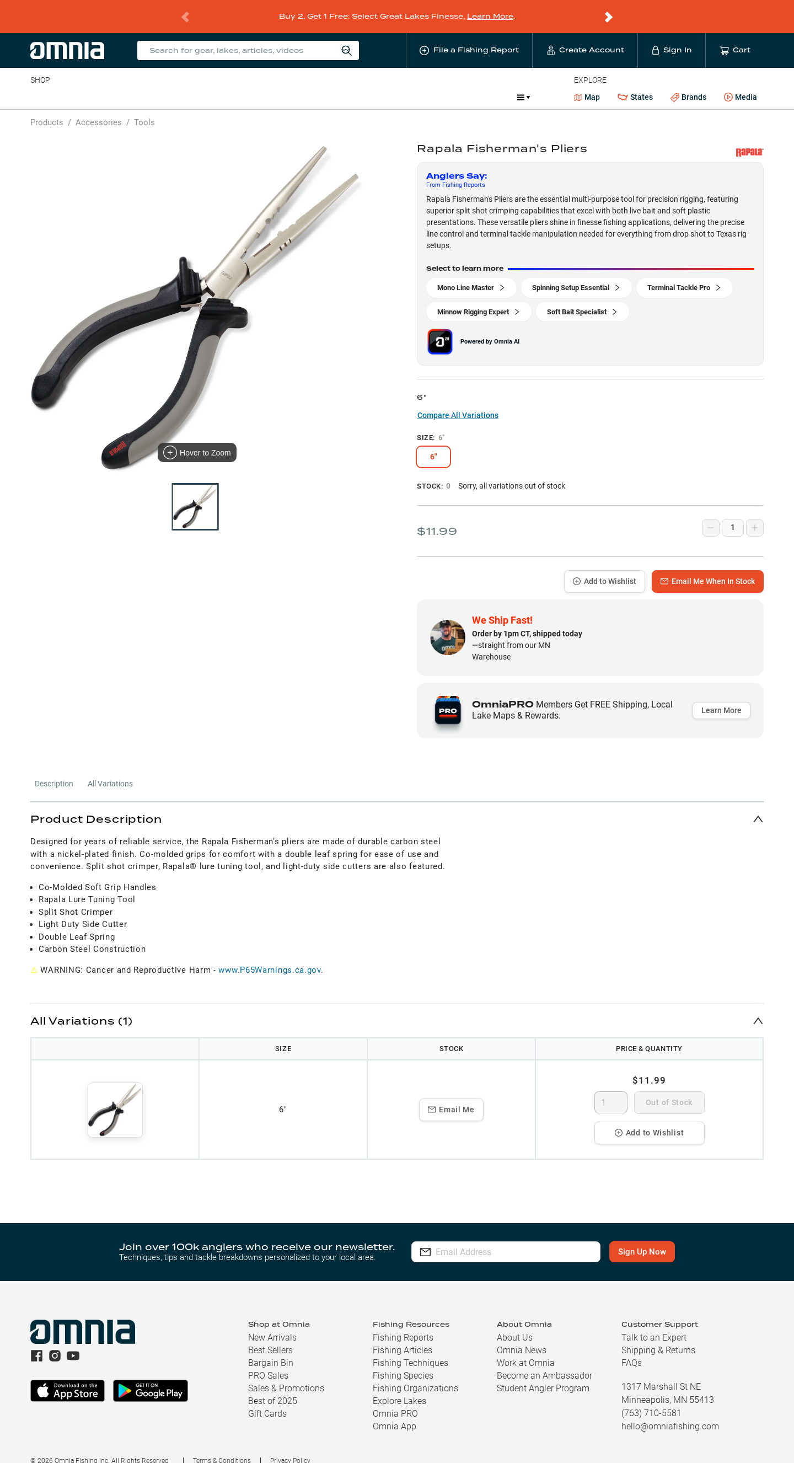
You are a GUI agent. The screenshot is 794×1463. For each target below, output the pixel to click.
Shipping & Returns (658, 1336)
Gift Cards (267, 1399)
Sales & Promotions (286, 1374)
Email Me (451, 1095)
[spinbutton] (611, 1088)
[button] (397, 804)
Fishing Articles (402, 1336)
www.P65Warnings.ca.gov (269, 956)
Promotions (479, 84)
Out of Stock (669, 1088)
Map (587, 82)
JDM (428, 82)
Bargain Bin (270, 1348)
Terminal (187, 82)
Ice (397, 82)
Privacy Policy (290, 1446)
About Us (515, 1323)
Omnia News (521, 1336)
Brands (688, 83)
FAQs (631, 1348)
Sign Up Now (643, 1237)
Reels (144, 82)
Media (740, 83)
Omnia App (394, 1412)
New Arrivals (272, 1323)
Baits (39, 82)
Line (74, 82)
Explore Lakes (399, 1386)
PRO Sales (268, 1361)
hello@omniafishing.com (670, 1412)
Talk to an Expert (653, 1323)
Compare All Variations (457, 400)
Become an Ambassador (544, 1361)
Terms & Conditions (222, 1446)
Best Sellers (270, 1336)
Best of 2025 (272, 1386)
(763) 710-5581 (651, 1399)
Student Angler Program (543, 1374)
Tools (144, 108)
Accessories (242, 82)
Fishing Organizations (415, 1374)
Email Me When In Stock (708, 566)
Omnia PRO (395, 1399)
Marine (293, 82)
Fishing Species (403, 1361)
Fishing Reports (403, 1323)
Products (46, 108)
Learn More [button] (721, 696)
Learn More (490, 9)
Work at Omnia (526, 1348)
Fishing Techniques (410, 1348)
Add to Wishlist (604, 566)
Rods (108, 82)
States (635, 83)
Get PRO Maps (349, 82)
